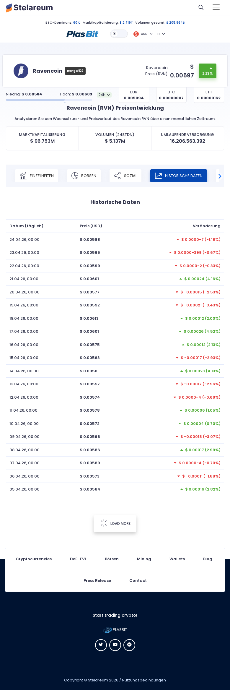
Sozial (125, 176)
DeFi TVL (78, 559)
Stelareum (98, 680)
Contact (138, 580)
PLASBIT (115, 629)
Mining (144, 559)
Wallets (177, 559)
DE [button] (159, 34)
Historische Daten (179, 176)
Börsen (83, 176)
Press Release (97, 580)
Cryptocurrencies (34, 559)
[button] (82, 33)
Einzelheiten (36, 176)
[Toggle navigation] (216, 8)
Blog (207, 559)
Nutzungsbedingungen (144, 680)
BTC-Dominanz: (58, 22)
